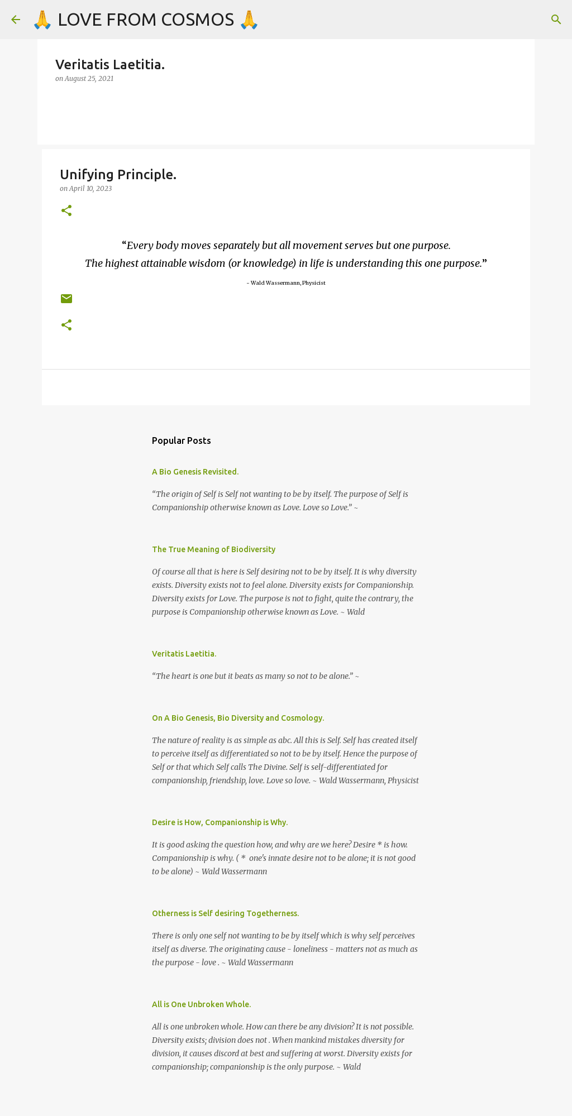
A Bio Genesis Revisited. (195, 471)
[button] (66, 211)
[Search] (556, 19)
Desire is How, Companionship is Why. (220, 822)
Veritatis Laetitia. (184, 653)
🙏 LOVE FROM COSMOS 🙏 (145, 19)
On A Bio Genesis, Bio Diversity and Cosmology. (238, 717)
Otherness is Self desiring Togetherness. (225, 913)
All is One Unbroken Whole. (201, 1004)
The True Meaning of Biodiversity (213, 549)
